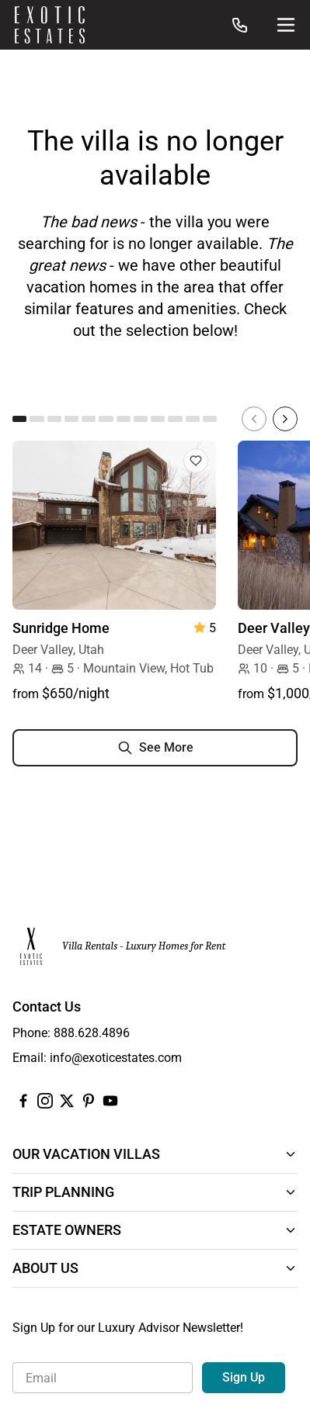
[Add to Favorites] (195, 460)
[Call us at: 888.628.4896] (240, 24)
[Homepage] (49, 24)
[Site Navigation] (286, 25)
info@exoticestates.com (116, 1057)
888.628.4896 (92, 1033)
